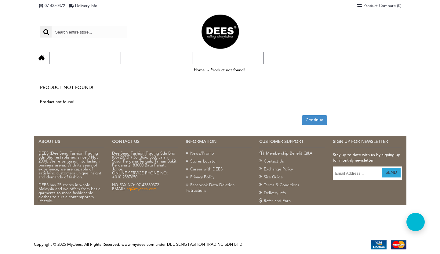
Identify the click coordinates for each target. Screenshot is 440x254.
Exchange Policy (276, 169)
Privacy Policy (200, 177)
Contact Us (271, 161)
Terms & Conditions (279, 185)
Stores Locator (201, 161)
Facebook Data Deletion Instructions (210, 188)
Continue (314, 120)
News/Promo (200, 153)
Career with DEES (204, 169)
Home (199, 70)
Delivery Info (272, 193)
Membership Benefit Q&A (285, 153)
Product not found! (227, 70)
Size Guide (271, 177)
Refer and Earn (275, 201)
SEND (391, 172)
